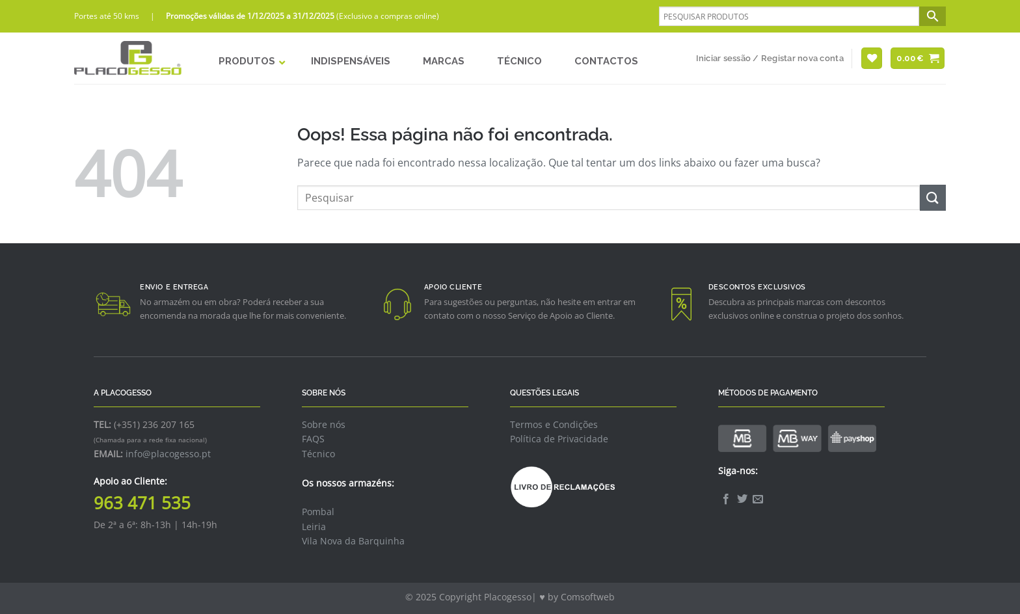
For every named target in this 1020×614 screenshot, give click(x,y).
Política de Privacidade (559, 439)
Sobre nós (323, 424)
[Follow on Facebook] (726, 499)
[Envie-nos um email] (758, 499)
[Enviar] (933, 197)
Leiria (314, 526)
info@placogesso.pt (168, 453)
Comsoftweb (588, 597)
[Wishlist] (871, 58)
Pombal (318, 511)
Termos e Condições (554, 424)
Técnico (318, 453)
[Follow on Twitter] (742, 499)
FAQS (313, 439)
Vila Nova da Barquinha (353, 541)
